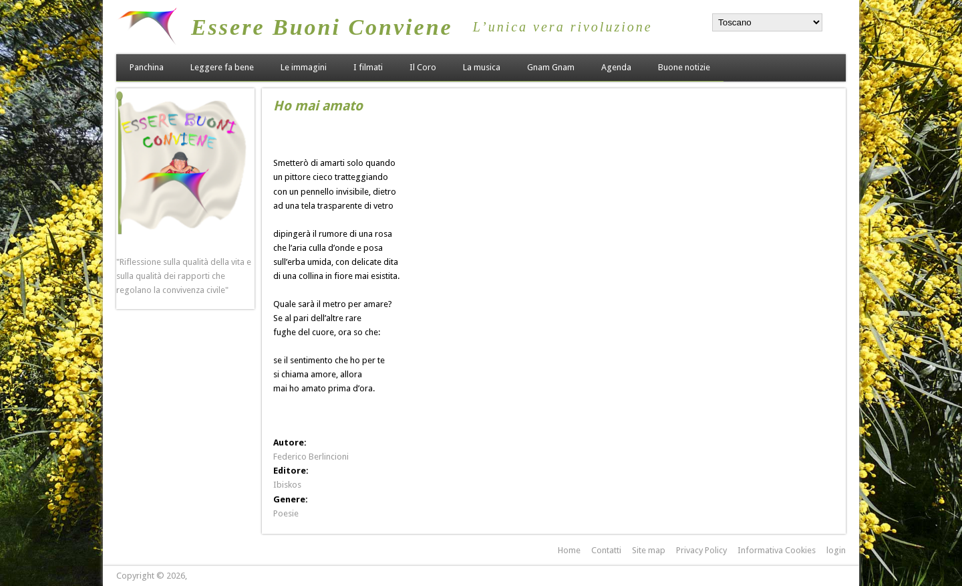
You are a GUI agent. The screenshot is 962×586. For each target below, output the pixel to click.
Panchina (147, 67)
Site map (648, 550)
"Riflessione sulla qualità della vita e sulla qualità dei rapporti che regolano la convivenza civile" (183, 276)
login (836, 550)
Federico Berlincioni (311, 457)
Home (569, 550)
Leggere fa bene (222, 67)
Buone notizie (684, 67)
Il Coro (423, 67)
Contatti (606, 550)
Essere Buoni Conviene (322, 27)
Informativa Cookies (777, 550)
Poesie (286, 513)
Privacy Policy (701, 550)
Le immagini (304, 67)
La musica (481, 67)
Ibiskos (287, 485)
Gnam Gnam (551, 67)
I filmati (368, 67)
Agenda (616, 67)
